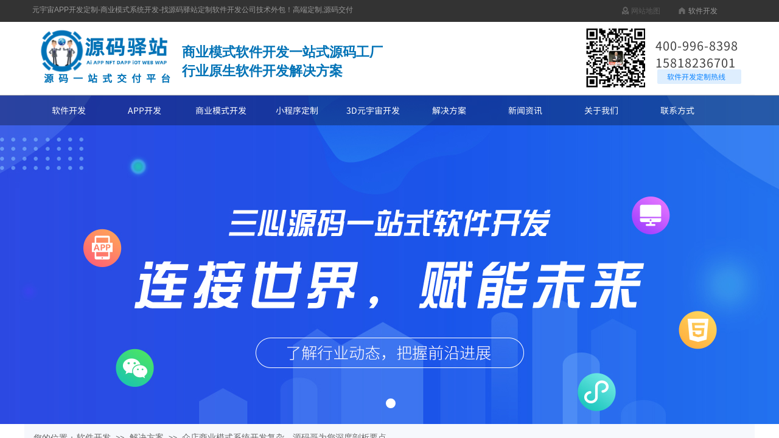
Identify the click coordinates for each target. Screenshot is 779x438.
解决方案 (449, 110)
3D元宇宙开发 (373, 110)
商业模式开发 (220, 110)
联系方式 (677, 110)
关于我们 (601, 110)
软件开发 (69, 110)
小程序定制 (297, 110)
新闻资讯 (525, 110)
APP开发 (144, 110)
